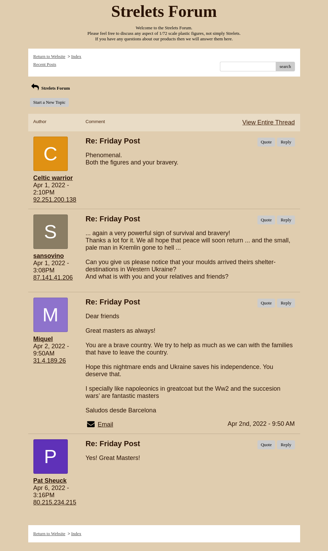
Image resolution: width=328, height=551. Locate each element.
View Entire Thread (268, 122)
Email (105, 424)
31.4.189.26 (49, 360)
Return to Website (49, 56)
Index (76, 56)
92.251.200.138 (54, 199)
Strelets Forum (50, 88)
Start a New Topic (49, 102)
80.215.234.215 (54, 502)
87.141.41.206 (53, 277)
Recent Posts (44, 64)
